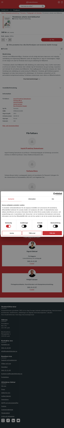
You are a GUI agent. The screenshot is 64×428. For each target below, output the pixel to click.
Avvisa (12, 233)
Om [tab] (53, 199)
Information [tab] (32, 199)
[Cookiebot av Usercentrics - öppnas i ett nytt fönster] (54, 194)
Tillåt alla (52, 233)
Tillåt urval (32, 233)
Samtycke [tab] (11, 199)
